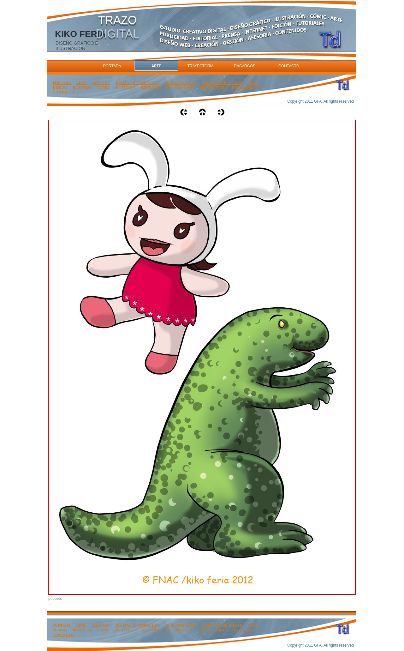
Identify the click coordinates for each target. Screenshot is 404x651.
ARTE (81, 83)
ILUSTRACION (180, 87)
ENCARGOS (242, 87)
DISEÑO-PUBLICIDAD (223, 83)
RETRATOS (151, 87)
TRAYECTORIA (213, 87)
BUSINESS (82, 87)
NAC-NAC (101, 83)
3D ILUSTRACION (181, 83)
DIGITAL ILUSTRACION (137, 83)
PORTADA (62, 83)
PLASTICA (125, 87)
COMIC (103, 87)
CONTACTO (63, 92)
